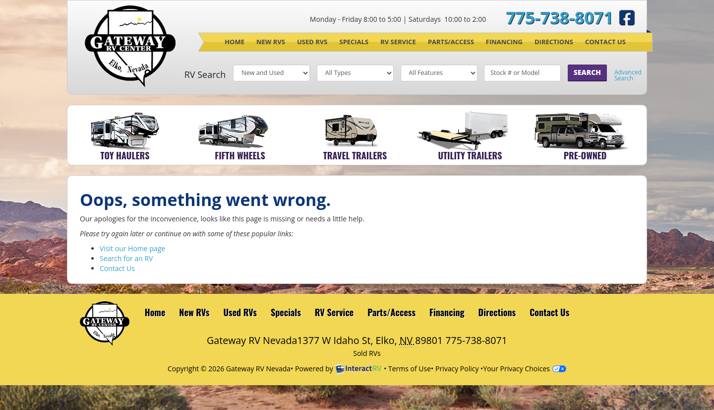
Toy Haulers (125, 155)
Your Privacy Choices (524, 368)
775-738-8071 (559, 17)
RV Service (398, 41)
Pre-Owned (585, 155)
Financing (504, 41)
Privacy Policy (456, 368)
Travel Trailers (355, 155)
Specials (353, 41)
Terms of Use (409, 368)
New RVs (270, 41)
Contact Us (605, 41)
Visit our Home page (132, 248)
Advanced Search (628, 75)
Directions (554, 41)
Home (234, 41)
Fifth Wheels (240, 155)
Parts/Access (451, 41)
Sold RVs (367, 353)
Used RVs (312, 41)
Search (587, 72)
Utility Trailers (470, 155)
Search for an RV (126, 258)
